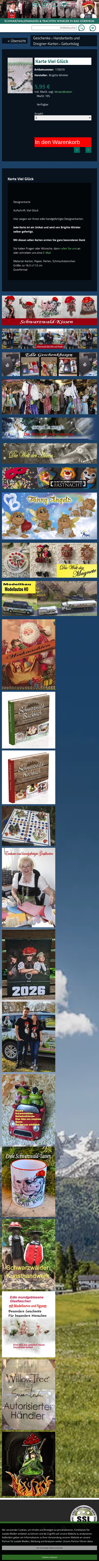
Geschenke (41, 38)
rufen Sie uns (68, 248)
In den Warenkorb (57, 142)
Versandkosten (63, 92)
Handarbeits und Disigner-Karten (56, 40)
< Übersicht (17, 41)
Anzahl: (38, 113)
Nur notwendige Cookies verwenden (49, 1547)
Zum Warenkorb (93, 26)
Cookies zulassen (49, 1557)
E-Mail (47, 253)
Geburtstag (70, 43)
